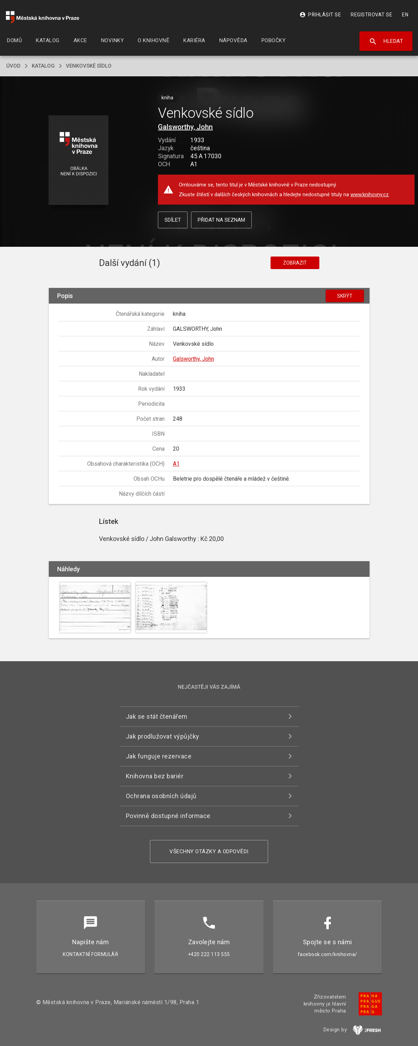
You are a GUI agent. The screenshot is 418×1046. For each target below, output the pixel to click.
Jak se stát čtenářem (157, 716)
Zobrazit (295, 263)
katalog (43, 66)
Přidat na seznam (221, 220)
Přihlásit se (320, 15)
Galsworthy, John (185, 127)
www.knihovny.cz (369, 194)
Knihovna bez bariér (155, 776)
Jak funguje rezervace (159, 756)
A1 (176, 463)
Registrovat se (371, 14)
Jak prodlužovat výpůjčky (162, 736)
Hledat (386, 41)
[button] (78, 160)
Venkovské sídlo (89, 66)
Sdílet (173, 220)
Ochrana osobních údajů (161, 796)
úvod (13, 66)
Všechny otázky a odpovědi (209, 851)
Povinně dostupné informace (168, 815)
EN (405, 14)
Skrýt (344, 296)
